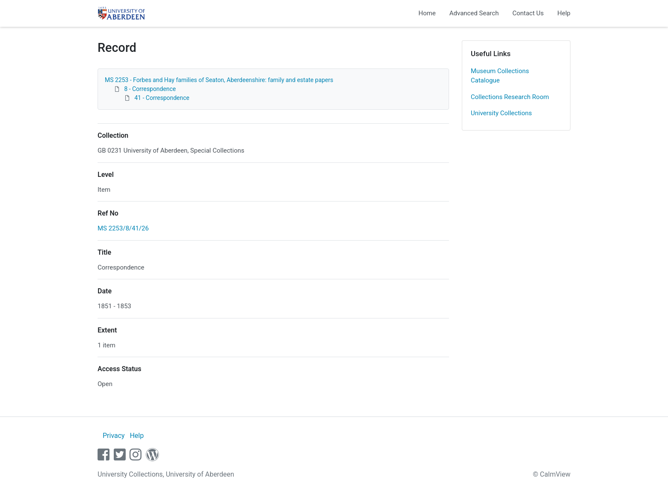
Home (426, 13)
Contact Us (528, 13)
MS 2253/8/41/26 (123, 228)
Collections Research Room (510, 97)
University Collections (501, 113)
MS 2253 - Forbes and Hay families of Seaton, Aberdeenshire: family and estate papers (219, 80)
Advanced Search (474, 13)
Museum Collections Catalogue (500, 76)
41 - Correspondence (161, 97)
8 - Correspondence (150, 88)
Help (563, 13)
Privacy (114, 436)
